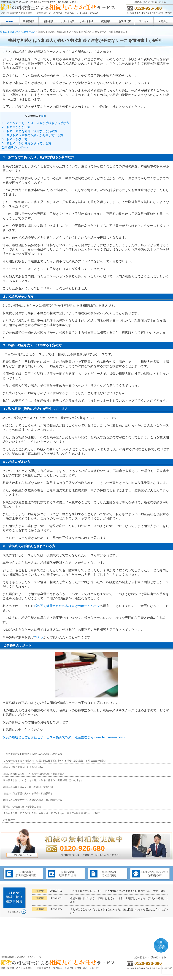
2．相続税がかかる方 (16, 127)
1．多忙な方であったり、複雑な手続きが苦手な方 (35, 123)
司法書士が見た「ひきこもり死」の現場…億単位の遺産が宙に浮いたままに (43, 780)
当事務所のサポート (15, 147)
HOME (9, 21)
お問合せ (163, 21)
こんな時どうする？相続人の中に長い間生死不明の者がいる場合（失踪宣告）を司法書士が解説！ (55, 760)
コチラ (38, 637)
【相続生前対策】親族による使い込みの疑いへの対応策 (32, 754)
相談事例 (105, 21)
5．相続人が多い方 (14, 139)
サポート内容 (67, 21)
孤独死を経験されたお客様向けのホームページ (67, 606)
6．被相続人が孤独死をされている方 (26, 143)
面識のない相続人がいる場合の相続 (22, 806)
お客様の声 (125, 21)
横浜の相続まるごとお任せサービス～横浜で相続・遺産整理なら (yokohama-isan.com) (64, 737)
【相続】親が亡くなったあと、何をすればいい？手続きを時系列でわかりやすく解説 (117, 891)
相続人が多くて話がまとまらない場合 (23, 767)
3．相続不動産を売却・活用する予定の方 (29, 131)
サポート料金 (86, 21)
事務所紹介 (29, 21)
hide (42, 115)
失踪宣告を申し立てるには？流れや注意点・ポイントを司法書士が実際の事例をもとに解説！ (52, 813)
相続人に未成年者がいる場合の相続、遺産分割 (28, 787)
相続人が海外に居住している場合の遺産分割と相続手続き (34, 773)
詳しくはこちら (14, 912)
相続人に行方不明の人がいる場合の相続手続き (28, 793)
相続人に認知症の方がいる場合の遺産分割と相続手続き (32, 800)
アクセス (144, 21)
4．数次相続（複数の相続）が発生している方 (32, 135)
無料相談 (48, 21)
